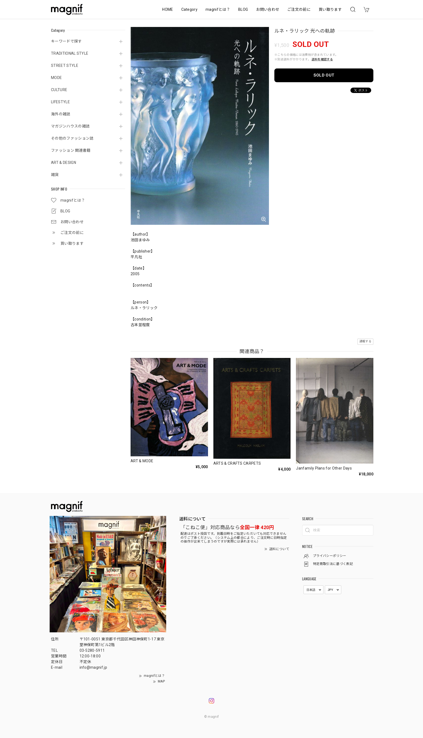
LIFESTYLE (60, 102)
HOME (167, 9)
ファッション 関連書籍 (71, 150)
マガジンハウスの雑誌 (70, 126)
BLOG (243, 9)
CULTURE (59, 90)
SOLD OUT (324, 75)
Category (189, 9)
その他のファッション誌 (72, 138)
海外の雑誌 (60, 114)
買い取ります (330, 9)
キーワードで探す (66, 41)
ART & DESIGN (63, 162)
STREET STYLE (64, 65)
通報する (365, 341)
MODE (56, 77)
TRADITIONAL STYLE (69, 53)
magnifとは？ (218, 9)
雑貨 (55, 175)
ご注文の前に (299, 9)
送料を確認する (322, 59)
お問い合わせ (267, 9)
